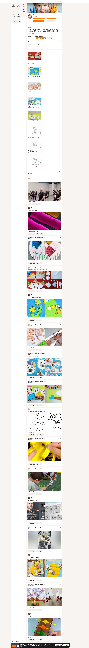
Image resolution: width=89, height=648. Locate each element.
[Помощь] (13, 20)
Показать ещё (31, 318)
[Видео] (23, 10)
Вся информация (32, 33)
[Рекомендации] (18, 20)
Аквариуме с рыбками (32, 240)
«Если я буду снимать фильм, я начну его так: (37, 529)
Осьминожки (30, 441)
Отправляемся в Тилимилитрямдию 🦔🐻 (36, 411)
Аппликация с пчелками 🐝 (33, 557)
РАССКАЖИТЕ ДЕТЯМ (32, 500)
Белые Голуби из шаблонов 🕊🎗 (35, 587)
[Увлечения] (18, 5)
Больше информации (30, 646)
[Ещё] (18, 639)
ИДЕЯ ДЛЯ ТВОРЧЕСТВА (33, 356)
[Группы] (23, 5)
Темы (30, 23)
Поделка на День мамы (32, 210)
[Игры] (23, 15)
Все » (60, 41)
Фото (36, 23)
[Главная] (13, 5)
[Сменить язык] (18, 641)
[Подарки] (13, 15)
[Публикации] (13, 10)
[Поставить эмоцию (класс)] (38, 204)
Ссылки (55, 23)
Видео (42, 23)
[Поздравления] (18, 15)
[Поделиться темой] (34, 204)
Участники (49, 23)
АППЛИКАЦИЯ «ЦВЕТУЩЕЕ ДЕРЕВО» (35, 326)
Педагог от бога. (31, 180)
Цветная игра (30, 616)
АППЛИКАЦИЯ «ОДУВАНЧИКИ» (34, 297)
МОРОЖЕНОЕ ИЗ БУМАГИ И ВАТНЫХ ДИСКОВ (37, 269)
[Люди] (18, 10)
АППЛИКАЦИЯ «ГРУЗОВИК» (33, 384)
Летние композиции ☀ (32, 470)
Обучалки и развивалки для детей (37, 178)
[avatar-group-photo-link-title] (30, 16)
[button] (29, 171)
